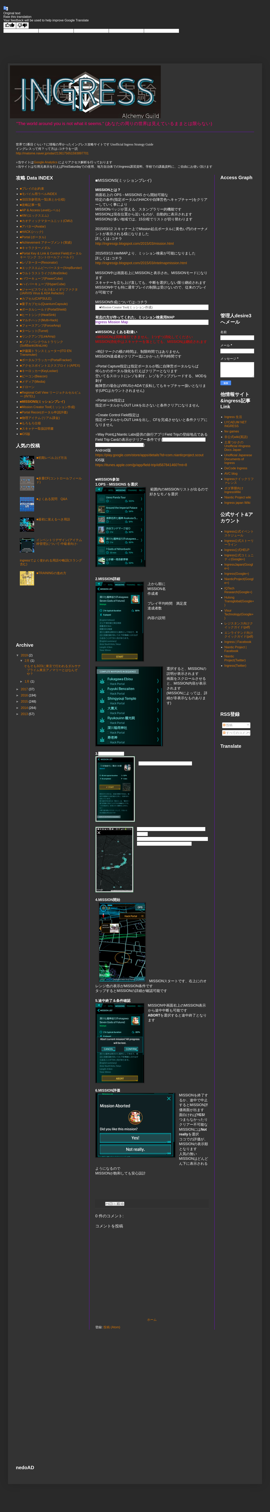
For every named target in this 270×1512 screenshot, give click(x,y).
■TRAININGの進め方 (51, 573)
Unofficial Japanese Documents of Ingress (238, 458)
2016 (25, 695)
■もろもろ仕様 (30, 423)
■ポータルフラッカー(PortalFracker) (45, 360)
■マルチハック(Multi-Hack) (39, 320)
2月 (27, 660)
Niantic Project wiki (237, 497)
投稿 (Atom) (111, 1327)
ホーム (152, 1319)
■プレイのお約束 (32, 188)
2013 (25, 714)
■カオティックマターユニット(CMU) (46, 221)
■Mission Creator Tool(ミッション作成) (126, 307)
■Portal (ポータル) (33, 237)
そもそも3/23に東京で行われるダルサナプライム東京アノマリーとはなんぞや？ (52, 669)
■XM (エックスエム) (34, 215)
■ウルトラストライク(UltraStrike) (43, 273)
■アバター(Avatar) (33, 226)
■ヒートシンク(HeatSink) (38, 315)
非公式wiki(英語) (236, 437)
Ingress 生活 (233, 417)
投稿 (227, 725)
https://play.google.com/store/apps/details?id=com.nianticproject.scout (149, 455)
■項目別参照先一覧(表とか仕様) (42, 199)
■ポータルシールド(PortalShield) (43, 309)
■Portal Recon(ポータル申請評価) (44, 412)
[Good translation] (9, 25)
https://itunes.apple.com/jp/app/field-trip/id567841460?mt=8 (141, 465)
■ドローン (27, 387)
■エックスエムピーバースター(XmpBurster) (51, 268)
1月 (27, 681)
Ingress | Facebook (237, 642)
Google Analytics (45, 162)
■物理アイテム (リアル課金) (40, 418)
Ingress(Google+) (236, 573)
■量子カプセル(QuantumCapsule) (44, 304)
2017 (25, 689)
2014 (25, 708)
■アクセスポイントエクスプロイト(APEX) (50, 365)
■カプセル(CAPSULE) (35, 298)
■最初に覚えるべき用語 (53, 519)
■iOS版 (25, 434)
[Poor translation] (22, 25)
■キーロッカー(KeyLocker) (39, 371)
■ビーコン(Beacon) (33, 376)
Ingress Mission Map (111, 322)
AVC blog (230, 473)
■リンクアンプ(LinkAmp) (37, 336)
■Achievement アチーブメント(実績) (46, 242)
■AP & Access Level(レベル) (40, 210)
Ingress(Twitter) (235, 665)
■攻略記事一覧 (30, 205)
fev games (231, 431)
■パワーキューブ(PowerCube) (41, 278)
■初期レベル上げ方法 (51, 457)
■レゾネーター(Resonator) (39, 262)
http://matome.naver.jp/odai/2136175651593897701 (52, 153)
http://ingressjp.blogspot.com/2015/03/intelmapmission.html (141, 263)
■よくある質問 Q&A (51, 499)
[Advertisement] (36, 615)
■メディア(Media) (32, 381)
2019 (25, 655)
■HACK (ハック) (31, 231)
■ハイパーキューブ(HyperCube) (42, 284)
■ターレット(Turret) (34, 331)
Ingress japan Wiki (237, 502)
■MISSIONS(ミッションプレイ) (42, 401)
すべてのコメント (237, 732)
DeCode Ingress (235, 468)
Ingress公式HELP (236, 550)
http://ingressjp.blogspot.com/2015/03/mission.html (134, 244)
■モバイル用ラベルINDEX (38, 194)
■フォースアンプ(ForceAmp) (40, 325)
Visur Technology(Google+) (239, 614)
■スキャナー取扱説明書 (37, 428)
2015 (25, 701)
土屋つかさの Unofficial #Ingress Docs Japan (237, 446)
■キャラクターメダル (35, 248)
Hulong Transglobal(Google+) (239, 601)
